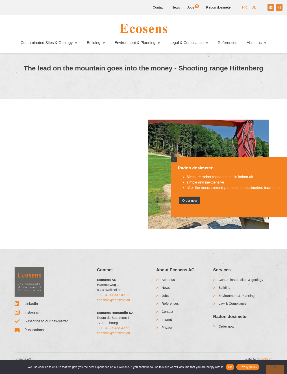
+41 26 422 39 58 (116, 332)
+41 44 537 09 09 (116, 299)
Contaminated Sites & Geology (49, 43)
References (227, 43)
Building (96, 43)
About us (256, 43)
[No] (275, 369)
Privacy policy (248, 367)
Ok (230, 367)
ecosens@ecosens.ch (113, 304)
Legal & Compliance (189, 43)
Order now (189, 200)
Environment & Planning (137, 43)
